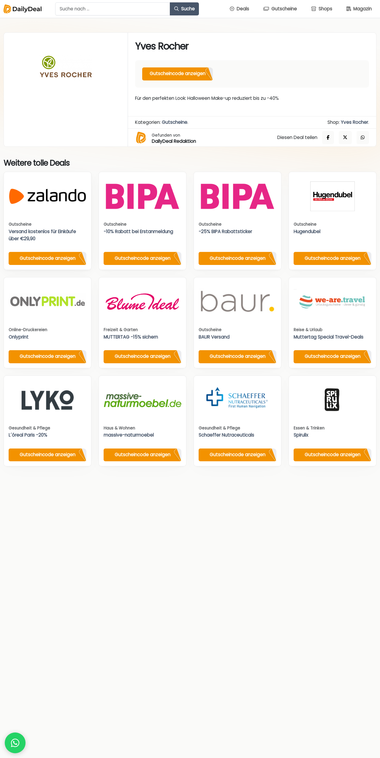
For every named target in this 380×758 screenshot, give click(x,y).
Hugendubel (307, 231)
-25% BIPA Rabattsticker (225, 231)
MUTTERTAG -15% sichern (131, 337)
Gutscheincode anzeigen (177, 73)
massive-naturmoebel (129, 435)
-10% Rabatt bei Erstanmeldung (138, 231)
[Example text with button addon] (112, 8)
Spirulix (301, 435)
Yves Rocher (354, 122)
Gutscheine (174, 122)
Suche (184, 9)
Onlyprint (18, 337)
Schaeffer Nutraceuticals (226, 435)
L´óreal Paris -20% (28, 435)
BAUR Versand (214, 337)
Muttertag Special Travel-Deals (328, 337)
